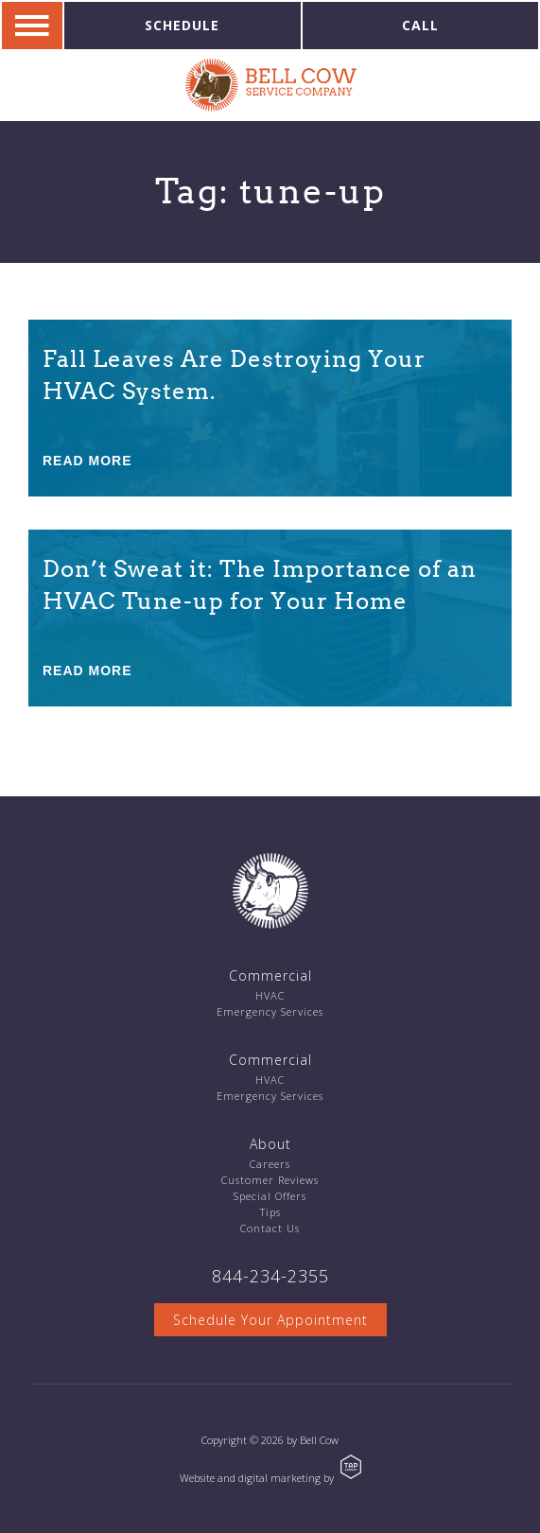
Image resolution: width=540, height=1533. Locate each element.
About (270, 1144)
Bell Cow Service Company (271, 85)
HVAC (270, 995)
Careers (270, 1164)
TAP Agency (350, 1467)
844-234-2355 (270, 1275)
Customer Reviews (270, 1180)
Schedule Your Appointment (270, 1320)
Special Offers (270, 1196)
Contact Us (270, 1228)
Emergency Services (270, 1011)
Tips (270, 1212)
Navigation (32, 25)
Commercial (270, 975)
